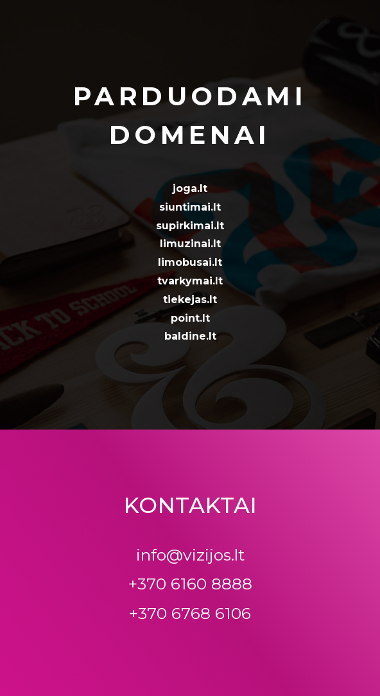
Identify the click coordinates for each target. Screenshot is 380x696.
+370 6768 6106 (190, 613)
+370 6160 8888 (190, 583)
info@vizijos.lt (190, 554)
